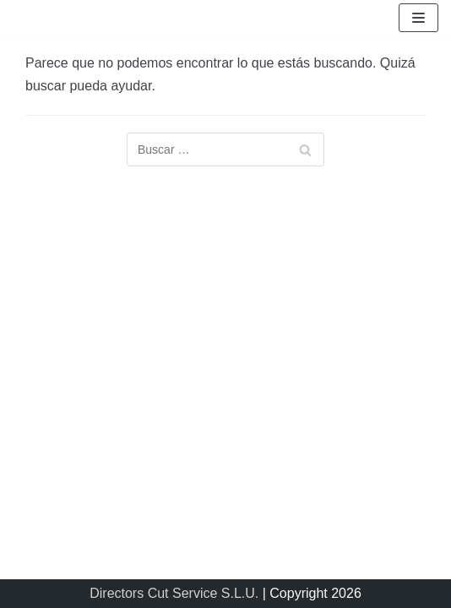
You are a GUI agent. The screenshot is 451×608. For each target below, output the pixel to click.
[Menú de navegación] (418, 17)
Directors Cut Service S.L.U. (174, 593)
